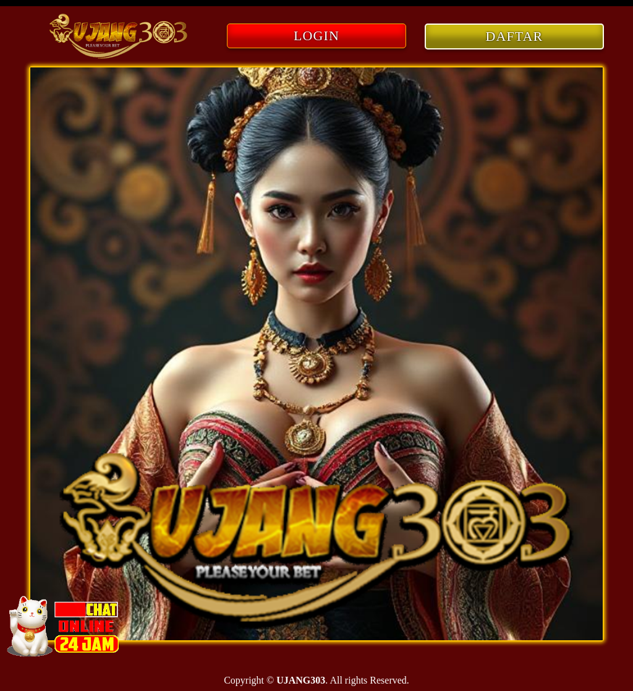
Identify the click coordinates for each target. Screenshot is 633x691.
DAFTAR (514, 36)
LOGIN (316, 35)
